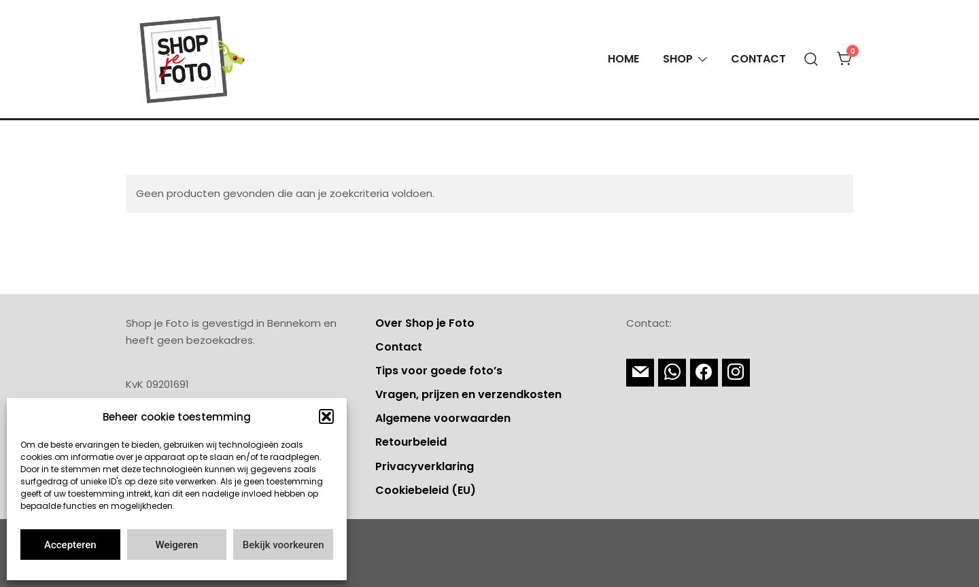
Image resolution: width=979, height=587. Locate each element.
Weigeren (177, 545)
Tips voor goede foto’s (438, 370)
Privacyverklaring (424, 466)
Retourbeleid (411, 442)
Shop (678, 59)
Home (623, 59)
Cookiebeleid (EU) (425, 490)
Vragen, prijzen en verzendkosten (468, 394)
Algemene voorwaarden (443, 418)
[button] (326, 416)
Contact (758, 59)
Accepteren (70, 545)
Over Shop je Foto (425, 323)
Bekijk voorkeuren (283, 545)
